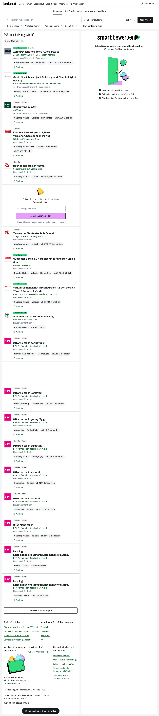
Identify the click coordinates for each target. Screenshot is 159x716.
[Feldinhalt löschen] (120, 20)
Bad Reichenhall (21, 62)
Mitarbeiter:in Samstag (27, 392)
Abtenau (18, 595)
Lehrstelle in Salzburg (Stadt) (17, 640)
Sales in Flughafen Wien (63, 664)
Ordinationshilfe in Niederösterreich (61, 677)
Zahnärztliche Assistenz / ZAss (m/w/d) (36, 51)
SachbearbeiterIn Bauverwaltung (33, 316)
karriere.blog (35, 647)
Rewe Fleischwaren (61, 655)
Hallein (17, 565)
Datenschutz (10, 695)
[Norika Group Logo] (16, 703)
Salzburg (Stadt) (24, 35)
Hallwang (45, 631)
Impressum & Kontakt (30, 690)
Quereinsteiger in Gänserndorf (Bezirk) (62, 669)
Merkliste (102, 11)
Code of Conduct (42, 695)
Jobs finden (145, 20)
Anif (42, 640)
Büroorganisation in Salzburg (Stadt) (21, 627)
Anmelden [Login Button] (147, 3)
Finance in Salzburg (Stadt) (16, 635)
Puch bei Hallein (21, 273)
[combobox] (43, 20)
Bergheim (45, 627)
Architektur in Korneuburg (65, 660)
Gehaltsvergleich (12, 683)
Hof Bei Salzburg (21, 404)
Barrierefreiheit (25, 695)
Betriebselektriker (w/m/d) (29, 165)
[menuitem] (16, 26)
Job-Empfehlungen (73, 11)
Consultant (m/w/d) (24, 107)
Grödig (17, 91)
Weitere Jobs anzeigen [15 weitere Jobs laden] (41, 610)
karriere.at (59, 650)
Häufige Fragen (11, 690)
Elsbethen (45, 635)
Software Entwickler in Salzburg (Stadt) (22, 631)
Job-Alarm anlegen (40, 216)
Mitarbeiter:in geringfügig (29, 342)
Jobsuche (57, 11)
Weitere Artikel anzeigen (39, 652)
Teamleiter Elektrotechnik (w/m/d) (33, 233)
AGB (43, 690)
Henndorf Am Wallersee (25, 354)
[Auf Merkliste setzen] (18, 67)
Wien (32, 147)
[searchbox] (41, 209)
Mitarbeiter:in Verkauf (26, 472)
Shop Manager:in (23, 524)
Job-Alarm (90, 11)
